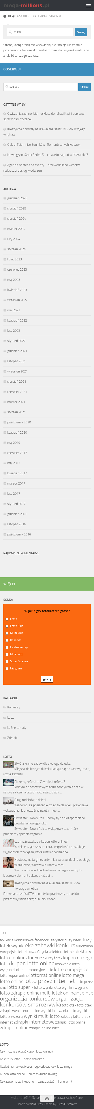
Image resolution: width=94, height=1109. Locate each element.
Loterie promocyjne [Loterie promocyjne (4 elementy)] (29, 969)
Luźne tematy (16, 728)
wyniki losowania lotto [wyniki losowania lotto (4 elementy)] (58, 1010)
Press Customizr (67, 1104)
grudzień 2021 (17, 351)
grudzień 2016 (17, 514)
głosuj (47, 679)
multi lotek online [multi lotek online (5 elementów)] (58, 993)
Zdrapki (12, 738)
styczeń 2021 (16, 412)
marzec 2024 (16, 229)
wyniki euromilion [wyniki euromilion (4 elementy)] (26, 1010)
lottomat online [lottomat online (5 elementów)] (45, 975)
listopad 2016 (16, 524)
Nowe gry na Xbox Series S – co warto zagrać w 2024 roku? (47, 155)
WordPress (36, 1104)
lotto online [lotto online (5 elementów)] (12, 981)
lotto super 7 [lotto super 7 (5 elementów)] (20, 987)
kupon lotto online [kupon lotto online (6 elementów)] (33, 963)
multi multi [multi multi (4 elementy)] (85, 993)
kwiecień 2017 (17, 473)
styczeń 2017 (16, 504)
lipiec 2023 (14, 259)
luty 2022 (13, 331)
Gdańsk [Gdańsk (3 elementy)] (33, 952)
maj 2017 (13, 463)
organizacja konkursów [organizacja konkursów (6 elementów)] (27, 998)
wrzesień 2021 (17, 371)
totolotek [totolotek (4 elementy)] (69, 1005)
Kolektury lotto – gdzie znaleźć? (22, 1059)
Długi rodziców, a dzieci (30, 800)
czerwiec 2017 (17, 453)
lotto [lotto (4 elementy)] (49, 969)
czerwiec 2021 (17, 392)
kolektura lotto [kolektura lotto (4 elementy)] (60, 952)
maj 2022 (13, 310)
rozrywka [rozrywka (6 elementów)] (50, 1004)
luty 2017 (13, 494)
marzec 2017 (16, 483)
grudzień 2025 (17, 198)
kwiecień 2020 (17, 432)
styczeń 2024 (16, 249)
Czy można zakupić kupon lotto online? (41, 841)
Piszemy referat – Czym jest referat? (39, 782)
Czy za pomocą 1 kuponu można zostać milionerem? (36, 1082)
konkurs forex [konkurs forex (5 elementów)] (24, 958)
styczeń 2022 (16, 341)
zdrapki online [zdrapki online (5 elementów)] (14, 1028)
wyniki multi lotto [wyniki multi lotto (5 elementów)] (42, 1016)
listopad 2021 (16, 361)
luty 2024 (13, 239)
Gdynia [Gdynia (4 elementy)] (42, 952)
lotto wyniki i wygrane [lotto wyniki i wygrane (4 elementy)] (70, 987)
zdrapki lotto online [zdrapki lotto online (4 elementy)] (70, 1022)
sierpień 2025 (16, 208)
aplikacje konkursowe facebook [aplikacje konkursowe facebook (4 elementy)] (24, 940)
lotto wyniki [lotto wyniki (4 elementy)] (43, 987)
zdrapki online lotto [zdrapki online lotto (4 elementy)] (44, 1028)
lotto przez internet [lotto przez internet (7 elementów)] (49, 981)
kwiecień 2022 (17, 320)
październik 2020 (19, 422)
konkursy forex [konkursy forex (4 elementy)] (50, 958)
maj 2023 (13, 280)
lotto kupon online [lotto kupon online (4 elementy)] (14, 975)
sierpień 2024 (16, 219)
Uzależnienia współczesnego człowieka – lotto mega (36, 1066)
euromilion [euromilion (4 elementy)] (84, 946)
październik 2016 (19, 534)
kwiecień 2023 (17, 290)
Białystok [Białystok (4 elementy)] (57, 940)
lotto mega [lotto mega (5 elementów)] (73, 975)
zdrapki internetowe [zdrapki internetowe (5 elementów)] (34, 1022)
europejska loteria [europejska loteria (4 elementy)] (14, 952)
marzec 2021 (16, 402)
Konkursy (13, 707)
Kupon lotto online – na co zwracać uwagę (28, 1074)
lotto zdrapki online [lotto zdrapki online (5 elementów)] (19, 993)
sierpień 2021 (16, 382)
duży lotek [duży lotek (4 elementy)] (73, 940)
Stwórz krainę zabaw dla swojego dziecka (42, 764)
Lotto (11, 717)
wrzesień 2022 (17, 300)
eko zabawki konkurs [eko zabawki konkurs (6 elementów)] (50, 945)
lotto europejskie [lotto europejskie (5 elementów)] (71, 969)
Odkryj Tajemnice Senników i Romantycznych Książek (43, 145)
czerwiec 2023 (17, 269)
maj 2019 (13, 443)
